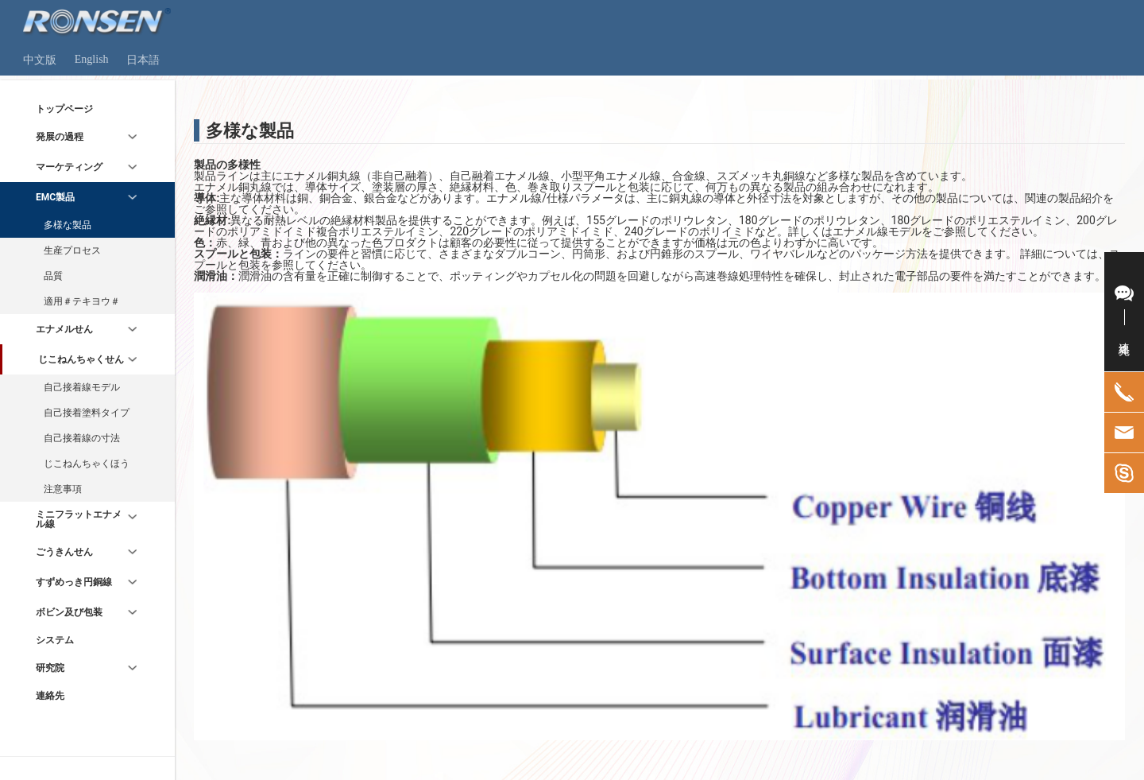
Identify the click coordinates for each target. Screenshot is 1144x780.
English (92, 59)
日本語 (143, 60)
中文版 (39, 60)
